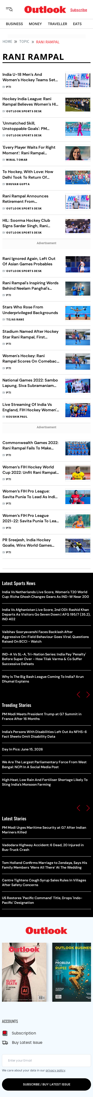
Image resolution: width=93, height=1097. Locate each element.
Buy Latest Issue (27, 1042)
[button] (78, 695)
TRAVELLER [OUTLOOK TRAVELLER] (57, 24)
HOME (7, 41)
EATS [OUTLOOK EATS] (77, 24)
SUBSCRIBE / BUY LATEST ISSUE (46, 1084)
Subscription (24, 1033)
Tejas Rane (15, 320)
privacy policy (55, 1070)
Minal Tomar (16, 160)
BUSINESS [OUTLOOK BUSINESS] (14, 24)
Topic (24, 41)
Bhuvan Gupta (18, 184)
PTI (8, 87)
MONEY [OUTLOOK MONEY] (35, 24)
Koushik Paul (16, 417)
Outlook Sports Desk (23, 111)
